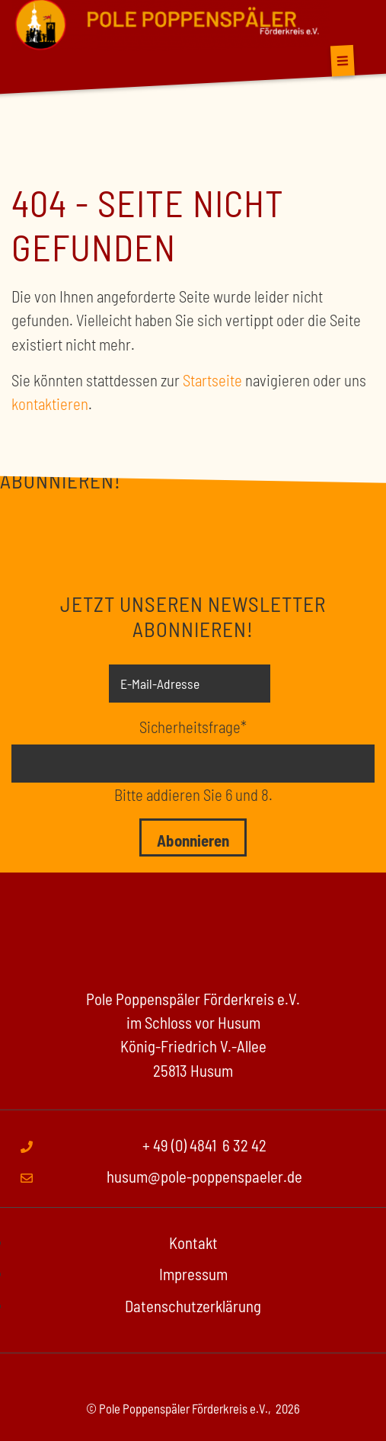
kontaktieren (49, 403)
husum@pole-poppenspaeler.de (204, 1176)
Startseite (212, 379)
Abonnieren (193, 840)
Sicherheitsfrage (193, 725)
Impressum (193, 1273)
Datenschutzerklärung (193, 1305)
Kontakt (193, 1242)
